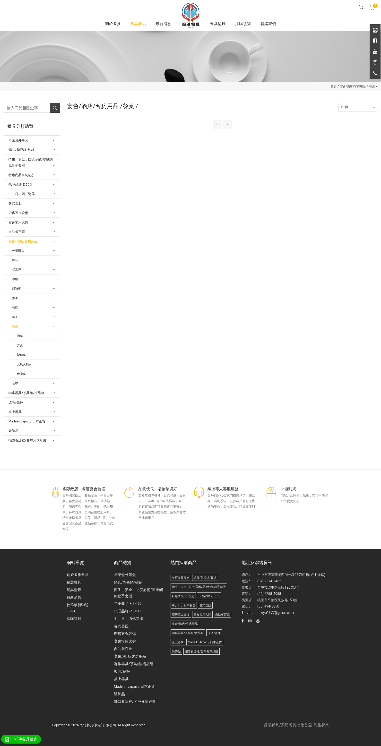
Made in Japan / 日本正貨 (134, 686)
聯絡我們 (268, 23)
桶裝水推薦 (154, 743)
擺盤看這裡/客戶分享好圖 (135, 701)
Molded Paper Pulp (203, 743)
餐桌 (372, 86)
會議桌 (21, 374)
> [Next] (227, 124)
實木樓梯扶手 (85, 743)
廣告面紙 (73, 736)
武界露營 (136, 743)
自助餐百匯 (123, 649)
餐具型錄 (217, 23)
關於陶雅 (113, 23)
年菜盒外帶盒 (125, 575)
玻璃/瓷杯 (122, 671)
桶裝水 (144, 743)
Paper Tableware (188, 743)
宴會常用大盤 (125, 641)
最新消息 (163, 23)
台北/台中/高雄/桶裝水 (170, 743)
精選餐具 (74, 582)
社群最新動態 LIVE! (77, 608)
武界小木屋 (126, 743)
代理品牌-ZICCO (127, 611)
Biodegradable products (220, 743)
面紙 (95, 743)
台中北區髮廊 (104, 743)
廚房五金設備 (125, 634)
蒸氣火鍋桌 (24, 364)
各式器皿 (121, 626)
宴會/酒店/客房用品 (353, 86)
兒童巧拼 (251, 743)
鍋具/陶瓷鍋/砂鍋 (128, 582)
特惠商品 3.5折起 (127, 603)
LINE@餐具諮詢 (21, 739)
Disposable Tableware (60, 736)
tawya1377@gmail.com (275, 613)
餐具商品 (138, 23)
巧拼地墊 (234, 743)
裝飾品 (119, 694)
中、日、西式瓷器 (128, 619)
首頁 (334, 86)
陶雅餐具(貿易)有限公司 (98, 725)
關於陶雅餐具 (77, 575)
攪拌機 (75, 743)
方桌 (20, 345)
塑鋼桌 (21, 355)
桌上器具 (121, 679)
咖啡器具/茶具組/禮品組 (133, 664)
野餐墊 (243, 743)
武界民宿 (115, 743)
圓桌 (20, 336)
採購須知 (243, 23)
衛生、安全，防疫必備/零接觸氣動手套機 (138, 593)
